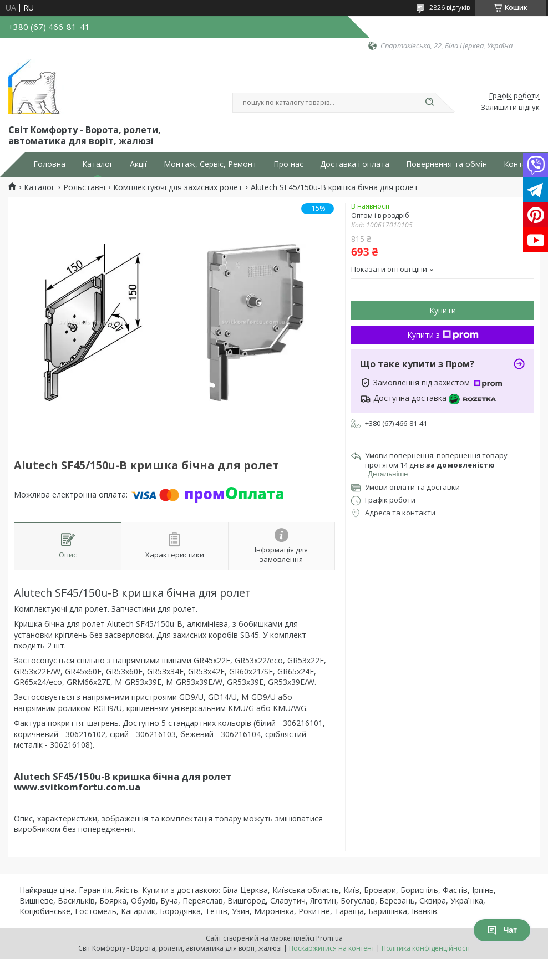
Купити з (443, 334)
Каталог (97, 164)
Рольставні (84, 187)
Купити (442, 310)
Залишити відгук (510, 107)
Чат (502, 930)
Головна (49, 164)
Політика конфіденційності (426, 948)
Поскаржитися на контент (331, 948)
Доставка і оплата (354, 164)
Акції (138, 164)
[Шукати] (429, 103)
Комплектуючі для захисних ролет (177, 187)
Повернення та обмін (446, 164)
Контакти (522, 164)
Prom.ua (329, 938)
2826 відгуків (449, 7)
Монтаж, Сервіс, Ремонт (210, 164)
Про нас (288, 164)
